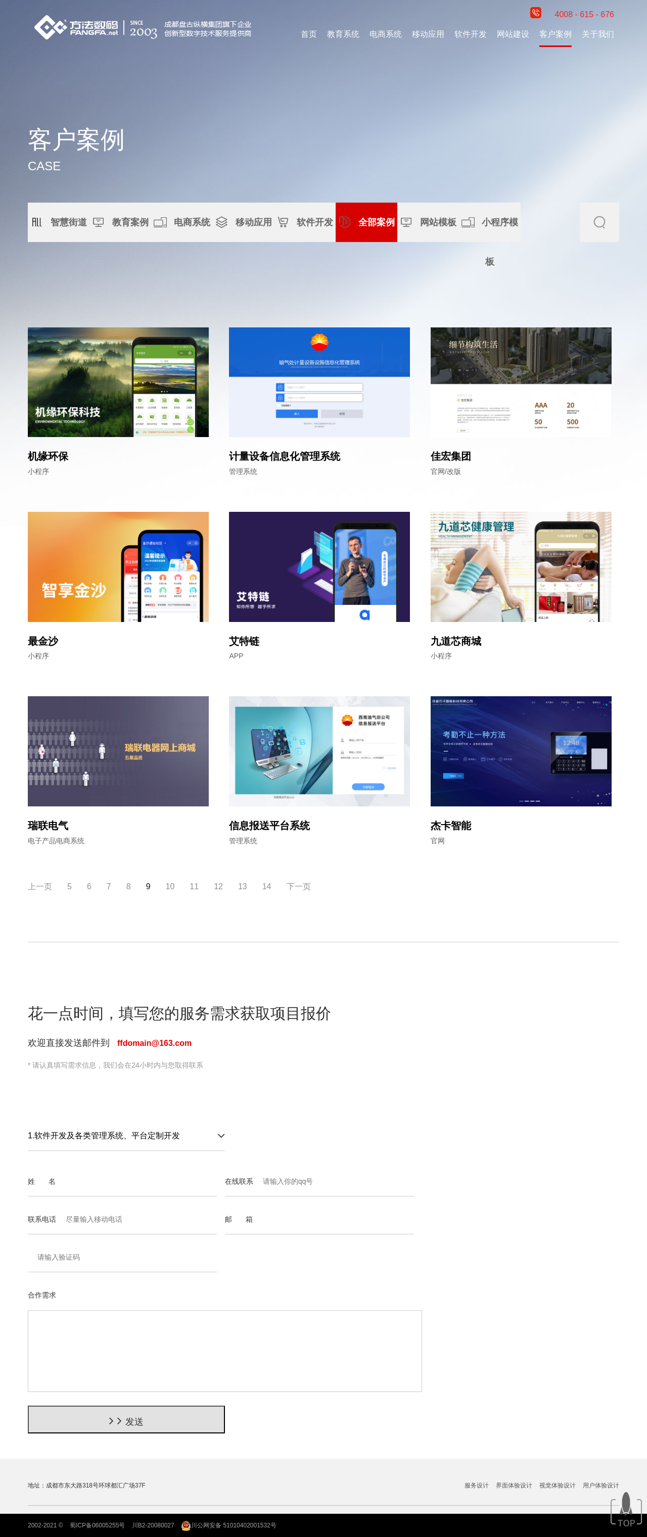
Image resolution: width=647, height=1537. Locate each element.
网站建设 (513, 34)
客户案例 (555, 34)
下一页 (299, 886)
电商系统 (385, 34)
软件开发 (470, 34)
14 (266, 886)
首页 (309, 34)
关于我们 (598, 34)
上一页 (40, 886)
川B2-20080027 (153, 1525)
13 (242, 886)
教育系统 (343, 34)
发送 (126, 1420)
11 (194, 886)
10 (170, 886)
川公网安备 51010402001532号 (228, 1525)
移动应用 (428, 34)
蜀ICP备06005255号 (97, 1525)
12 (218, 886)
